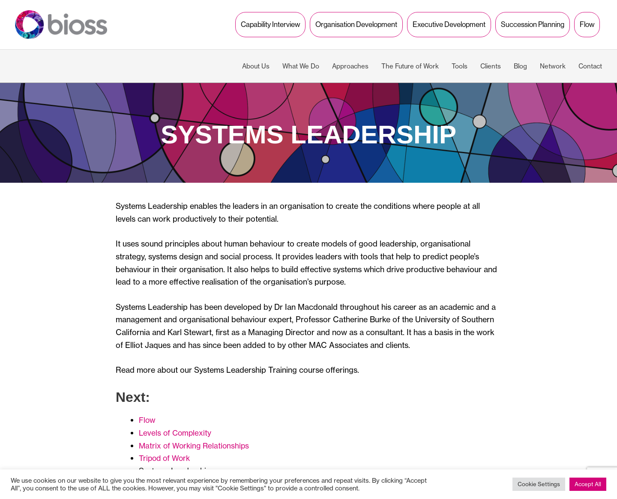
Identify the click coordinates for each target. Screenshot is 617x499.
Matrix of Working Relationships (195, 437)
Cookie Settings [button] (539, 484)
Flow (147, 411)
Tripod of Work (166, 449)
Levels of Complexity (176, 424)
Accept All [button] (588, 484)
